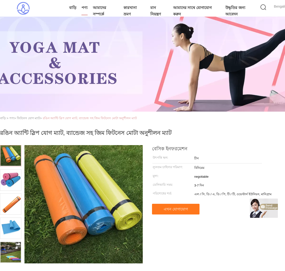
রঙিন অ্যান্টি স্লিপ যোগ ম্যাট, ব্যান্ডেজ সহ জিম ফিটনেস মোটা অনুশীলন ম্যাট (90, 118)
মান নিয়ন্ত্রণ (155, 11)
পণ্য (84, 8)
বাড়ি (72, 8)
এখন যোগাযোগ (176, 209)
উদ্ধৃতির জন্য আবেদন (235, 11)
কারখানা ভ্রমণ (130, 11)
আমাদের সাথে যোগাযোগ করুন (192, 11)
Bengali (279, 6)
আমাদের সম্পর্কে (99, 11)
